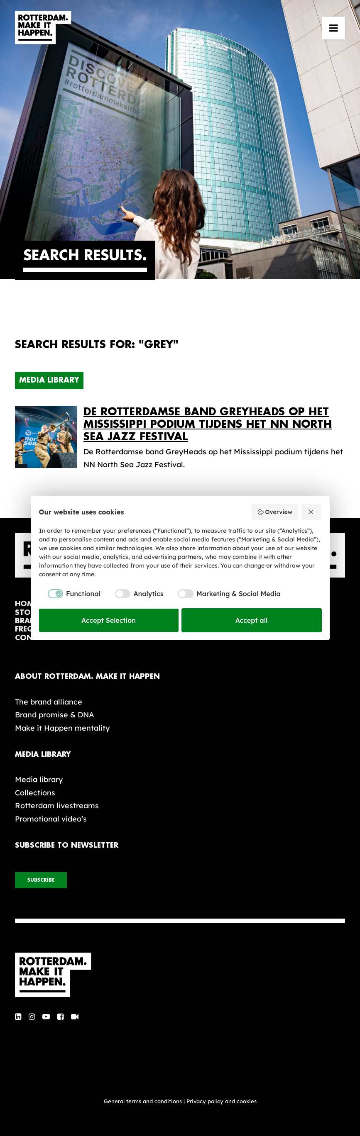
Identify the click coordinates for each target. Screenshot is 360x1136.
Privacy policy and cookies (221, 1101)
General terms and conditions (143, 1101)
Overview (274, 512)
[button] (333, 28)
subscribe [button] (40, 880)
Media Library (49, 380)
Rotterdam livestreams (57, 805)
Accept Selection (108, 620)
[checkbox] (69, 594)
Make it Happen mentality (62, 728)
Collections (35, 792)
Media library (39, 779)
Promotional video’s (51, 819)
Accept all (251, 620)
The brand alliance (48, 702)
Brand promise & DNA (54, 714)
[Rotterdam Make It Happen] (43, 27)
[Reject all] (311, 512)
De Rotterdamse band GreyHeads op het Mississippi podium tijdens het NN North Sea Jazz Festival (207, 424)
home (26, 603)
